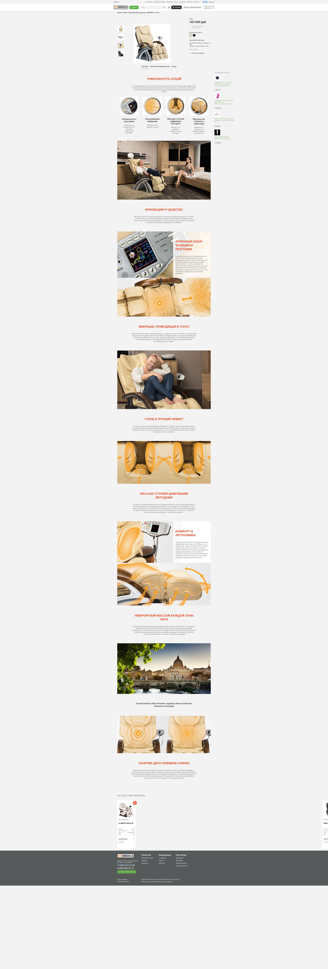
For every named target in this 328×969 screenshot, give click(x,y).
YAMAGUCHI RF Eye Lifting (224, 137)
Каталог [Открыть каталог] (134, 7)
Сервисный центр (181, 863)
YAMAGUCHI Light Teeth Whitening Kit (224, 120)
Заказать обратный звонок (192, 7)
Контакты (197, 2)
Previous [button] (121, 23)
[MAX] (204, 2)
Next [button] (120, 61)
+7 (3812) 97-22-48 (208, 6)
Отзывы (174, 66)
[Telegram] (206, 2)
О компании (148, 2)
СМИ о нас (162, 863)
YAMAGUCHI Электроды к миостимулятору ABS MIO (224, 83)
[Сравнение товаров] (169, 7)
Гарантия (144, 860)
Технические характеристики (160, 66)
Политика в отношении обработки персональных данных (156, 881)
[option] (120, 28)
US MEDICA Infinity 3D (125, 823)
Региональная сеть (182, 866)
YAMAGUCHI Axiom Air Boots (224, 102)
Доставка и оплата (159, 2)
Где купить (182, 2)
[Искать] (164, 7)
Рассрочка (169, 2)
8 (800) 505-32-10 (209, 8)
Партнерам (179, 860)
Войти (211, 2)
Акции (176, 2)
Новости (189, 2)
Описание (144, 66)
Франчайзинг (180, 858)
